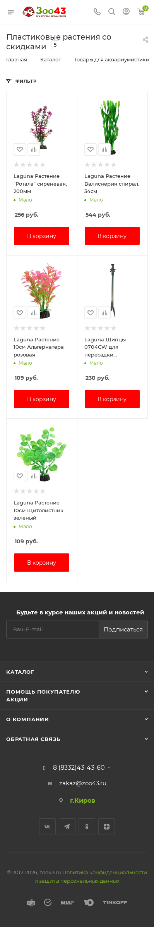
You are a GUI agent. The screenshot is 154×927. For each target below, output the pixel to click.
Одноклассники (87, 826)
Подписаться (123, 629)
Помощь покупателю (43, 692)
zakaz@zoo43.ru (82, 783)
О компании (27, 719)
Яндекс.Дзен (106, 826)
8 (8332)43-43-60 (79, 768)
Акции (17, 699)
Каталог (20, 672)
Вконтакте (47, 826)
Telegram (67, 826)
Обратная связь (33, 739)
